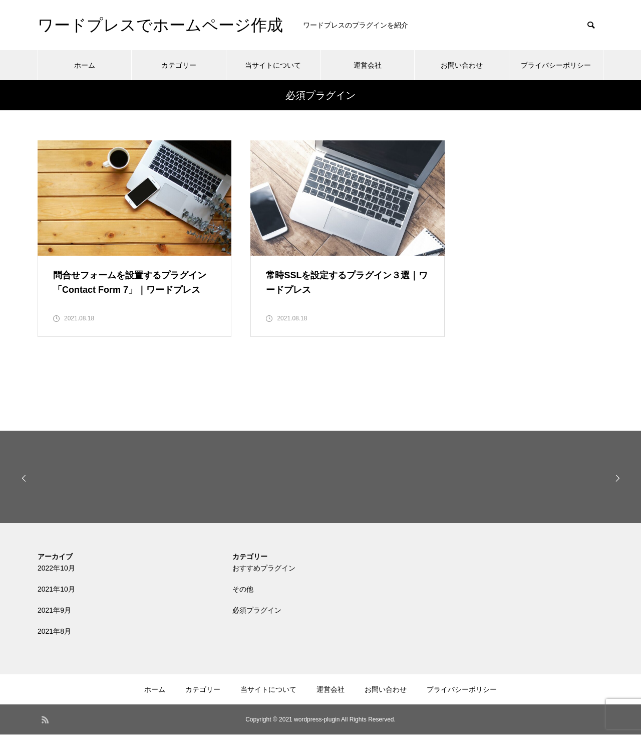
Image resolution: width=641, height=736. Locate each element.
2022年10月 (56, 570)
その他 (242, 591)
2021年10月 (56, 591)
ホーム (84, 65)
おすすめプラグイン (263, 570)
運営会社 (368, 65)
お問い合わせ (462, 65)
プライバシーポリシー (556, 65)
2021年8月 (54, 633)
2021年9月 (54, 612)
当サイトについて (273, 65)
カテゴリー (178, 65)
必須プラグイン (256, 612)
